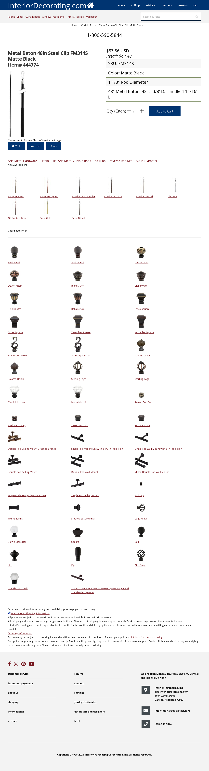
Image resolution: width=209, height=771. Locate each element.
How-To (182, 5)
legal (77, 721)
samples (79, 692)
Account (167, 5)
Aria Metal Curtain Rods (74, 161)
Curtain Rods (32, 16)
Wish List (151, 5)
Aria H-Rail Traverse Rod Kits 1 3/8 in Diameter (124, 161)
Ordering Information (20, 633)
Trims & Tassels (75, 16)
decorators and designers (89, 711)
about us (13, 692)
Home (121, 5)
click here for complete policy (145, 637)
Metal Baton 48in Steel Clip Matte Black (121, 25)
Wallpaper (91, 16)
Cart (196, 5)
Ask (55, 146)
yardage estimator (85, 702)
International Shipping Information (28, 613)
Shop (137, 5)
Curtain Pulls (47, 161)
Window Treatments (53, 16)
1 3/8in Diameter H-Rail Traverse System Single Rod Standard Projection (100, 588)
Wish (18, 146)
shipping (13, 702)
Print (37, 146)
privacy (12, 721)
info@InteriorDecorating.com (172, 710)
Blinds (20, 16)
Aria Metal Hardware (22, 161)
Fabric (11, 16)
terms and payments (20, 683)
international (16, 711)
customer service (18, 673)
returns (78, 673)
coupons (79, 683)
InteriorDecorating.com (51, 5)
